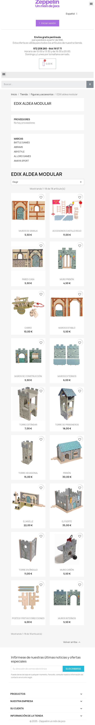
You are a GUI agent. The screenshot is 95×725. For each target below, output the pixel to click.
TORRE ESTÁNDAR (28, 424)
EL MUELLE (28, 521)
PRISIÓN (67, 473)
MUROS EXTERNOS (67, 376)
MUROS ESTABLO (66, 327)
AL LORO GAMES (22, 156)
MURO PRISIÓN (67, 279)
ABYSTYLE (19, 151)
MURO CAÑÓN (67, 569)
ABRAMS (18, 147)
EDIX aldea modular (32, 103)
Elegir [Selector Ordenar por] (48, 182)
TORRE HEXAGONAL (28, 473)
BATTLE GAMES (22, 142)
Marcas (18, 138)
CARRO (28, 327)
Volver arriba (72, 642)
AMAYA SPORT (21, 160)
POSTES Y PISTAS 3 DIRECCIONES (28, 618)
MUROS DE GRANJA (28, 231)
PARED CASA (28, 279)
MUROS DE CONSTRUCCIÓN (28, 376)
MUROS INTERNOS (67, 618)
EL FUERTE (67, 521)
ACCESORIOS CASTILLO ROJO (66, 231)
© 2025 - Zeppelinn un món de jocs (47, 721)
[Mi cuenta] (47, 23)
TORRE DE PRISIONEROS (67, 424)
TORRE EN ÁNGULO (28, 569)
